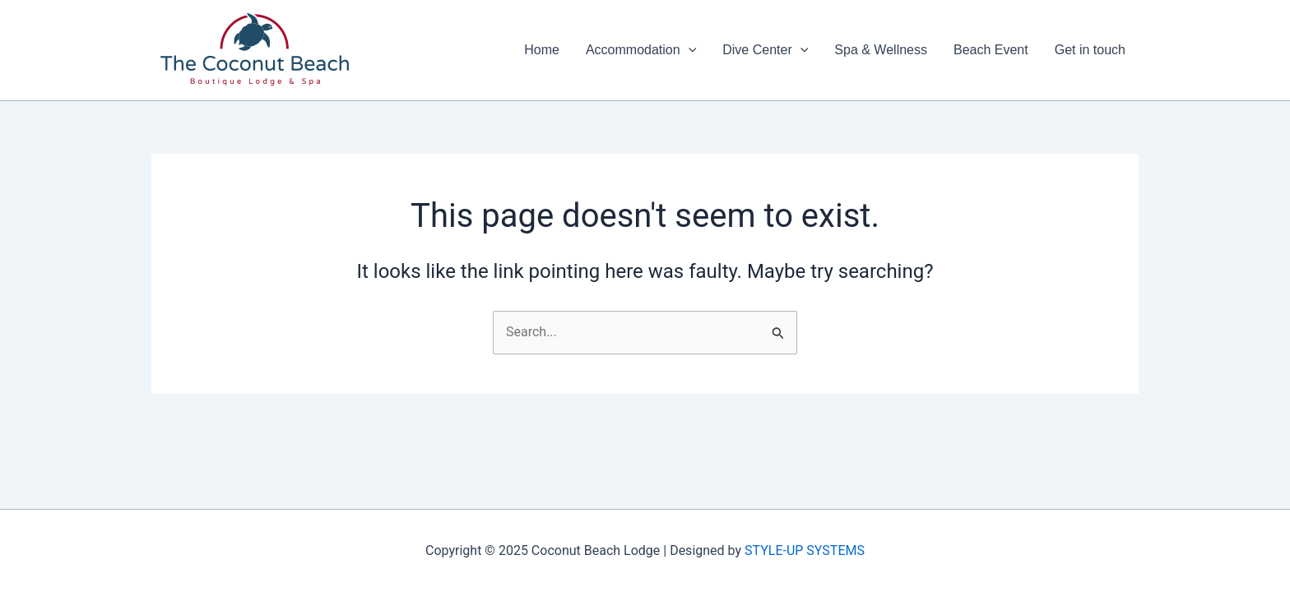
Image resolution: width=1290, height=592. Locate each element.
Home (541, 50)
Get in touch (1090, 50)
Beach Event (991, 50)
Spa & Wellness (880, 50)
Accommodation (641, 50)
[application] (688, 50)
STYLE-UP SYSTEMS (805, 550)
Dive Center (765, 50)
